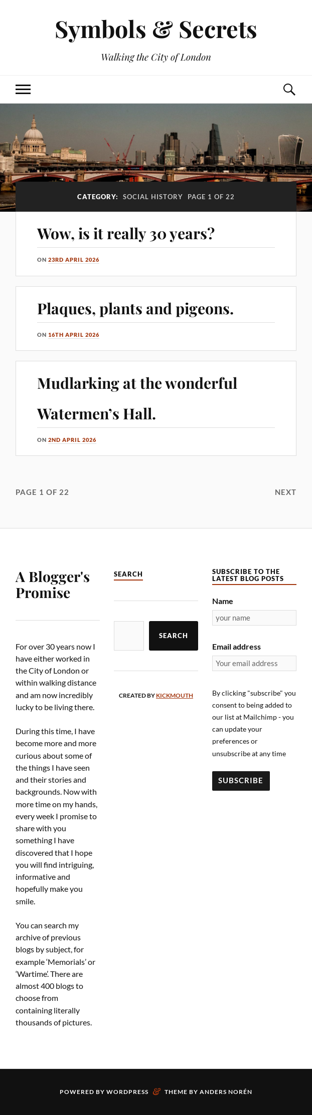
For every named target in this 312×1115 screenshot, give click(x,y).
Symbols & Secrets (156, 28)
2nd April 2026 (72, 439)
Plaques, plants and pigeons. (135, 308)
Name (222, 601)
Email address (236, 646)
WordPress (127, 1091)
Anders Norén (226, 1091)
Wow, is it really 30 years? (126, 233)
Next (285, 491)
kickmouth (174, 695)
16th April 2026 (73, 334)
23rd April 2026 (73, 259)
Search (173, 636)
